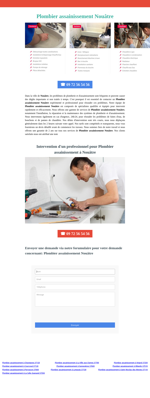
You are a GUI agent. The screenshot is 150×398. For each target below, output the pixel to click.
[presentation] (57, 315)
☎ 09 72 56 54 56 (75, 84)
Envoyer (75, 325)
